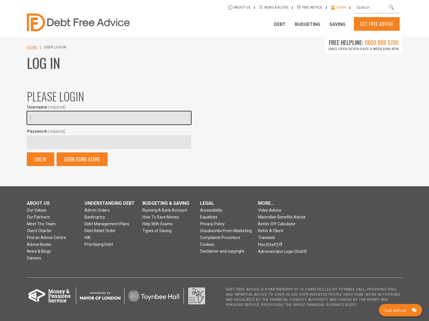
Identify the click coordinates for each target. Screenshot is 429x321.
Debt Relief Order (100, 230)
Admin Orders (97, 210)
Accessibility (211, 210)
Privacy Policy (212, 224)
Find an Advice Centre (46, 237)
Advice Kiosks (39, 244)
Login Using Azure (82, 159)
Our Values (37, 210)
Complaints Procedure (220, 237)
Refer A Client (270, 230)
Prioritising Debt (98, 244)
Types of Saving (157, 230)
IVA (87, 237)
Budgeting (307, 24)
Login (341, 7)
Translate (266, 237)
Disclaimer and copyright (222, 251)
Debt (280, 24)
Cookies (207, 244)
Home (32, 47)
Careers (34, 258)
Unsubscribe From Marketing (226, 230)
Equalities (208, 217)
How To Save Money (160, 217)
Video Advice (269, 210)
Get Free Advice (376, 24)
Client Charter (39, 230)
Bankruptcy (94, 217)
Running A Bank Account (164, 210)
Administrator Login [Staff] (282, 251)
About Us (242, 7)
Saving (337, 24)
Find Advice (312, 7)
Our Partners (38, 217)
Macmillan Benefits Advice (282, 217)
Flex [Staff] (271, 244)
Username (46, 107)
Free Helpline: (363, 42)
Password (46, 131)
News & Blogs (276, 7)
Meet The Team (41, 224)
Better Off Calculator (277, 224)
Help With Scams (157, 224)
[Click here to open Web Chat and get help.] (400, 310)
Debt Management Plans (106, 224)
